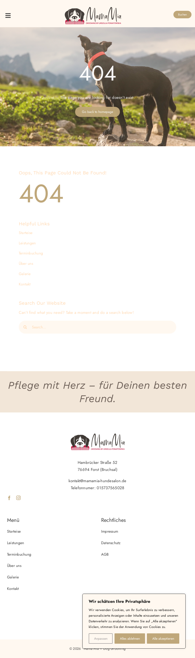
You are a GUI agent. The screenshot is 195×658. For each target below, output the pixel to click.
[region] (134, 621)
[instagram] (18, 498)
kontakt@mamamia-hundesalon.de (97, 481)
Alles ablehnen (130, 638)
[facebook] (9, 498)
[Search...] (97, 327)
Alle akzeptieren (163, 638)
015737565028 (110, 488)
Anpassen (100, 638)
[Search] (25, 327)
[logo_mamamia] (93, 9)
